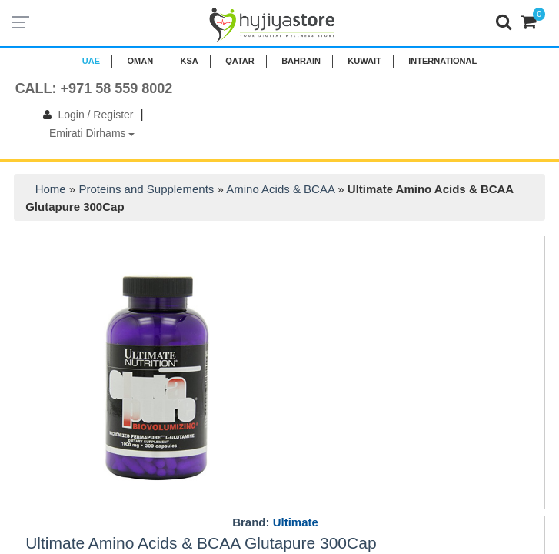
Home (50, 188)
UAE (91, 60)
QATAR (239, 60)
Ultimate (295, 522)
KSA (189, 60)
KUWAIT (364, 60)
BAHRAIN (301, 60)
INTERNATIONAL (442, 60)
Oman (140, 60)
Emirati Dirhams (92, 133)
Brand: (275, 522)
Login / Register (85, 114)
